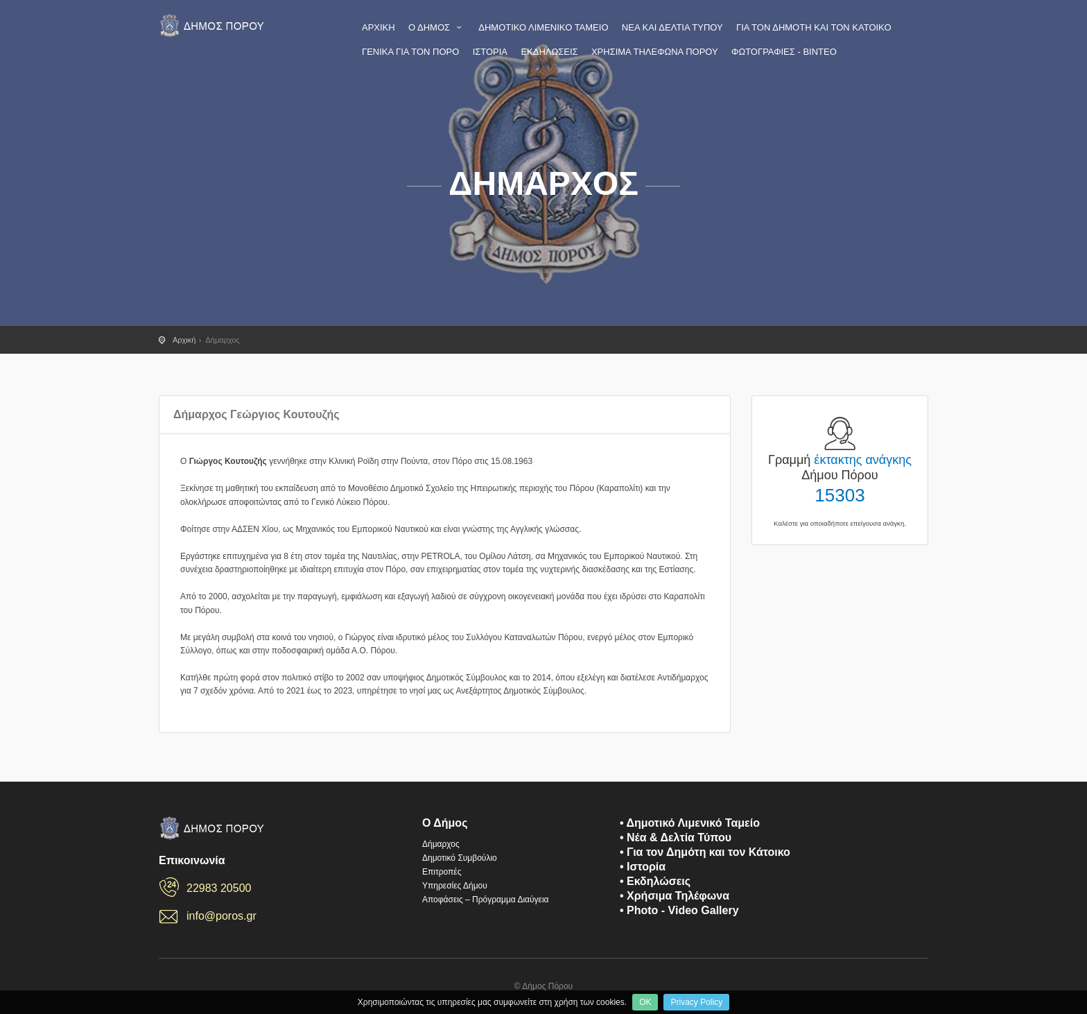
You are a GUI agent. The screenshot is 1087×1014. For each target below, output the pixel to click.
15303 (839, 495)
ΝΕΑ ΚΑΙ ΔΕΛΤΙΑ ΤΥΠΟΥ (672, 27)
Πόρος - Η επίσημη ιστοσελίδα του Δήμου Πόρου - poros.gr (214, 25)
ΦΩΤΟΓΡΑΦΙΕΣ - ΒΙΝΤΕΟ (784, 51)
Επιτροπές (441, 872)
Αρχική (184, 340)
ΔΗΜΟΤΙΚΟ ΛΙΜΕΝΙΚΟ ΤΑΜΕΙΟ (543, 27)
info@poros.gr (221, 916)
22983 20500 (218, 888)
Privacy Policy (696, 1002)
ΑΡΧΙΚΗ (378, 27)
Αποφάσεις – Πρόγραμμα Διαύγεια (485, 899)
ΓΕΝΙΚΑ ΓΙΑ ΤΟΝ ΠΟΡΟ (410, 51)
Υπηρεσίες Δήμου (454, 886)
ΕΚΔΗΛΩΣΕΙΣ (549, 51)
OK (645, 1002)
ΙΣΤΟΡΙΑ (490, 51)
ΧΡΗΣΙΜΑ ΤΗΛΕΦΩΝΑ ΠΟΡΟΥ (654, 51)
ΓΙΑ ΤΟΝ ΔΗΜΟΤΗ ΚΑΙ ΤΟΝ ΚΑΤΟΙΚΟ (814, 27)
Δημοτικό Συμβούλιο (459, 858)
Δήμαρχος (441, 844)
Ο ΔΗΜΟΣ (436, 27)
